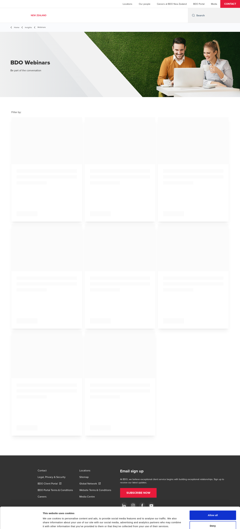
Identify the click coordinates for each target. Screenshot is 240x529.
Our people (144, 4)
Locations (127, 4)
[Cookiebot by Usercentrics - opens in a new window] (21, 522)
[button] (230, 4)
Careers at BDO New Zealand (172, 4)
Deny (213, 507)
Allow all (213, 496)
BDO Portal (198, 4)
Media (214, 4)
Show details (171, 522)
